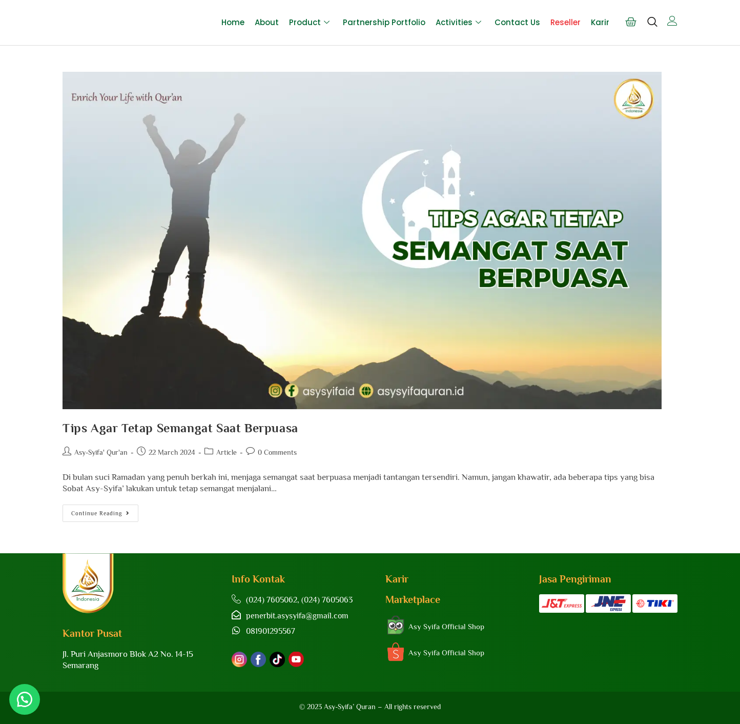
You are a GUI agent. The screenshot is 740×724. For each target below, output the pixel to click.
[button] (25, 698)
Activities (458, 22)
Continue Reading (104, 510)
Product (309, 22)
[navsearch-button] (652, 26)
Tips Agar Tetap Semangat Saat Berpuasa (180, 428)
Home (232, 22)
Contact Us (517, 22)
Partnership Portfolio (384, 22)
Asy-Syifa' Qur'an (101, 452)
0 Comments (277, 452)
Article (226, 452)
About (267, 22)
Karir (600, 22)
